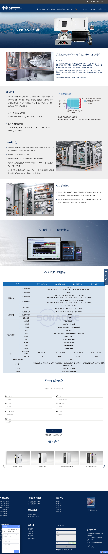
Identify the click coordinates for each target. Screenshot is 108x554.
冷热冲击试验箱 (4, 506)
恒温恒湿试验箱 (60, 8)
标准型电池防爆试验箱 (34, 502)
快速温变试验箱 (4, 504)
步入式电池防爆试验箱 (34, 504)
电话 (59, 411)
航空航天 (30, 533)
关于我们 (93, 8)
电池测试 (30, 529)
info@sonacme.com (96, 542)
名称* (9, 396)
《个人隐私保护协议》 (67, 550)
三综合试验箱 (3, 513)
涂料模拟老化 (31, 538)
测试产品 (60, 403)
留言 (8, 419)
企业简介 (58, 502)
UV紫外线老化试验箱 (33, 516)
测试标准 (58, 508)
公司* (60, 396)
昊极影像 (58, 504)
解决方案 (69, 8)
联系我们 (100, 8)
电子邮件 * (10, 411)
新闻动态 (85, 8)
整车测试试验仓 (4, 515)
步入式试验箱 (3, 510)
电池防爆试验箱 (39, 8)
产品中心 (77, 8)
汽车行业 (30, 531)
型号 (8, 403)
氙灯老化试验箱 (49, 8)
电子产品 (30, 536)
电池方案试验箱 (4, 508)
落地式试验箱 (3, 512)
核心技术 (58, 506)
